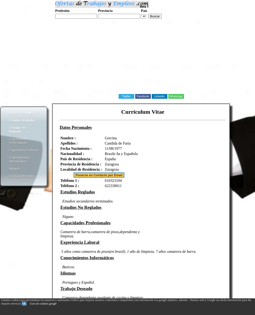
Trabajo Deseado (21, 176)
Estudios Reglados (22, 120)
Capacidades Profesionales (18, 141)
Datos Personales (21, 113)
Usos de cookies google (43, 303)
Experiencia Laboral (23, 150)
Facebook (143, 96)
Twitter (126, 96)
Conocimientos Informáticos (19, 159)
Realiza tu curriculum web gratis (77, 21)
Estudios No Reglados (17, 129)
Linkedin (159, 96)
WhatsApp (176, 96)
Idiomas (14, 168)
